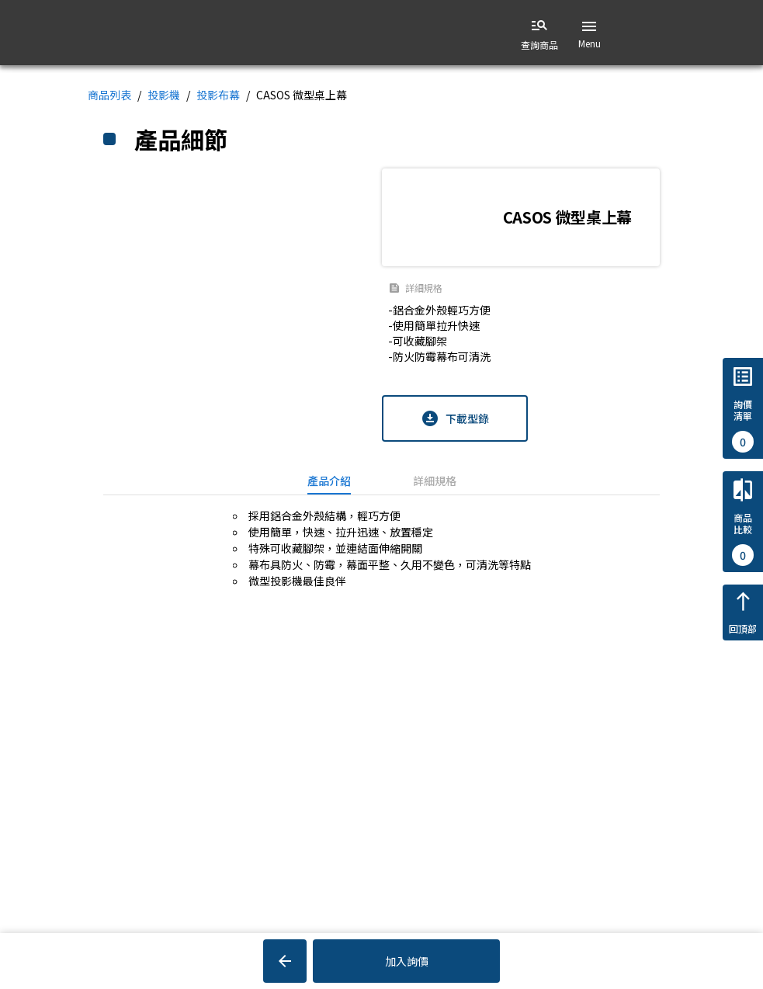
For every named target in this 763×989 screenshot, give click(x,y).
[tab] (329, 480)
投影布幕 (218, 94)
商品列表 (109, 94)
